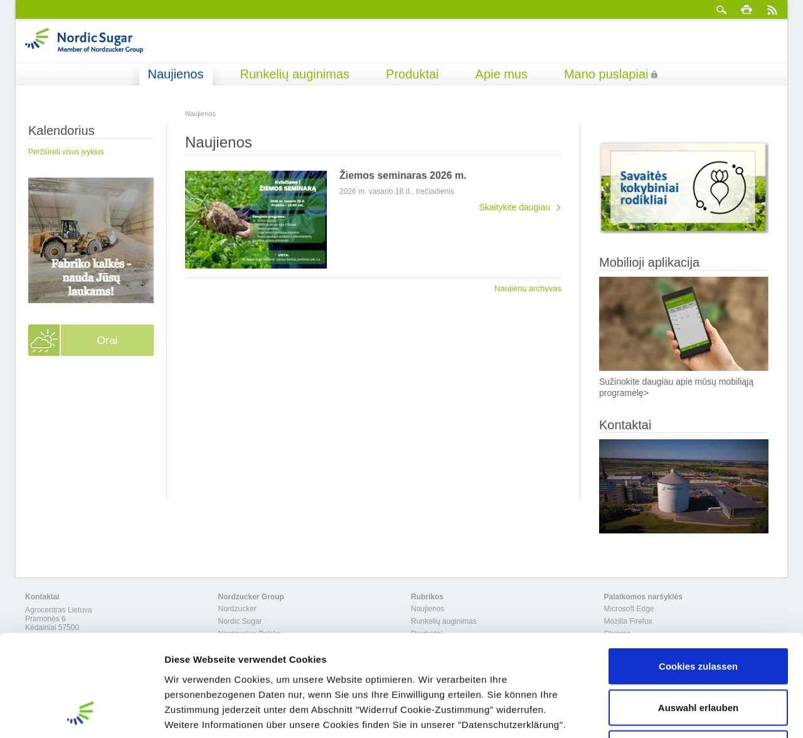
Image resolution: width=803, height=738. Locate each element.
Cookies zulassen (698, 573)
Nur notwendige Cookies (698, 655)
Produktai (412, 74)
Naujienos (176, 74)
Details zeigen (667, 713)
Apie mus (502, 74)
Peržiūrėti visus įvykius (66, 152)
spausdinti (746, 9)
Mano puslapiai (606, 74)
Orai (107, 340)
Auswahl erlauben (698, 614)
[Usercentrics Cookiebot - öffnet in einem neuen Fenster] (81, 713)
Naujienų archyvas (527, 288)
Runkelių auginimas (295, 74)
